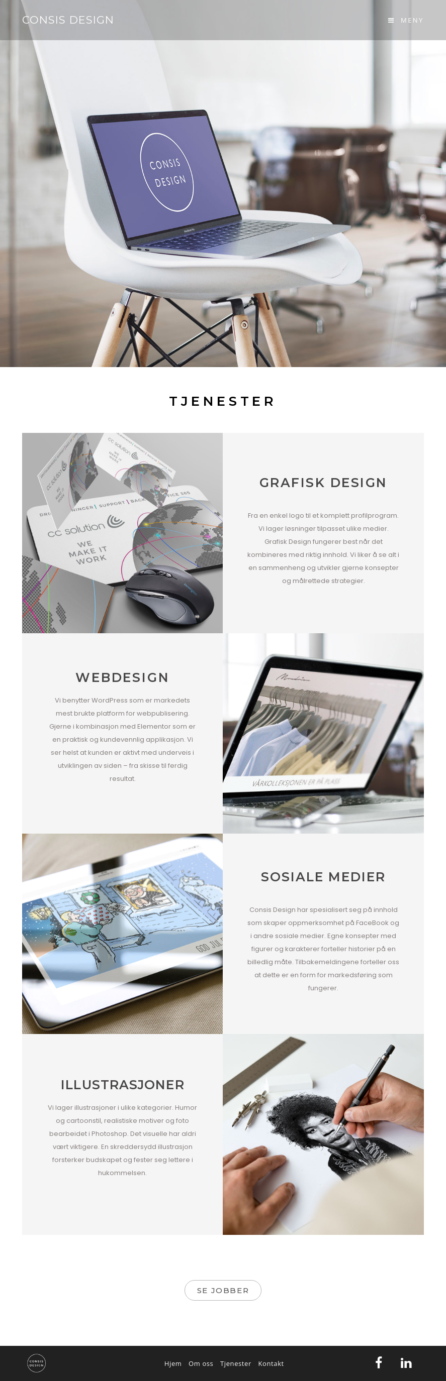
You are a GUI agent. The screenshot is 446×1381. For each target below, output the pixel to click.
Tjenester (235, 1363)
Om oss (201, 1363)
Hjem (173, 1363)
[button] (223, 1290)
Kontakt (271, 1363)
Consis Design (68, 20)
